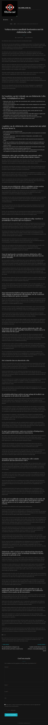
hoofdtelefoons (10, 639)
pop (31, 639)
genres (3, 639)
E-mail (6, 691)
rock (37, 639)
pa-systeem (27, 639)
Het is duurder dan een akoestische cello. (12, 131)
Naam (6, 685)
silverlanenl (29, 37)
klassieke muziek (20, 639)
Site (5, 698)
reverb (33, 639)
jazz (15, 639)
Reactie (7, 667)
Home (11, 23)
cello (15, 23)
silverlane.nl (24, 8)
